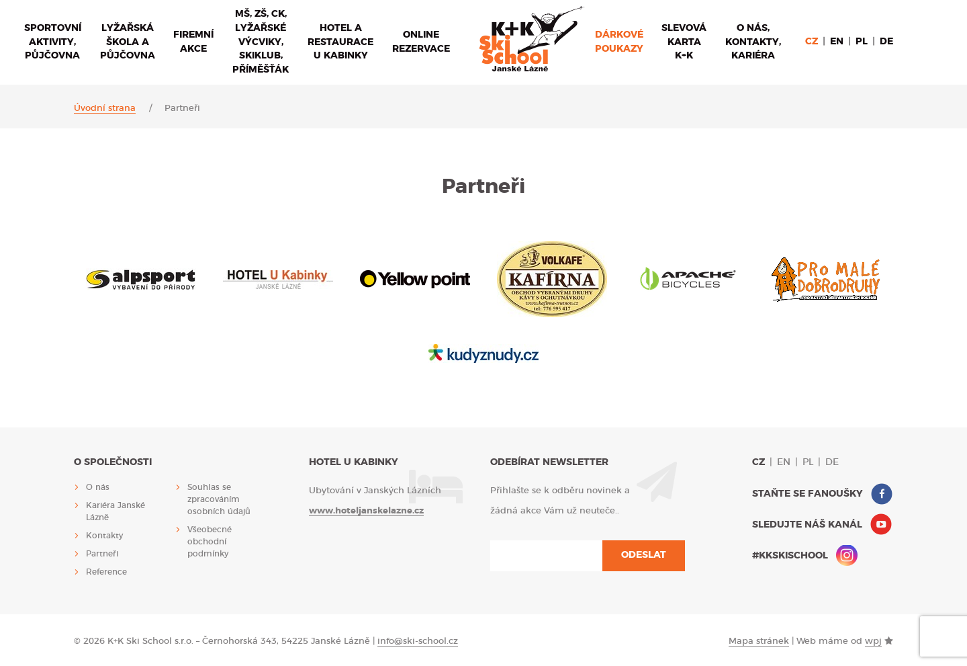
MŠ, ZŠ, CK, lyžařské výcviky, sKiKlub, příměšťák (260, 42)
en (836, 41)
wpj (873, 641)
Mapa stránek (759, 641)
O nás (97, 487)
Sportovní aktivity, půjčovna (52, 42)
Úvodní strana (105, 108)
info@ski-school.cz (417, 641)
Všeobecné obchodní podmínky (209, 542)
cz (811, 41)
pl (862, 41)
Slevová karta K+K (683, 42)
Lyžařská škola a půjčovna (127, 42)
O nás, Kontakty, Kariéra (753, 42)
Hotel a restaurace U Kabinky (340, 42)
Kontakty (104, 536)
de (886, 41)
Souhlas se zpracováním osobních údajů (218, 499)
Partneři (102, 554)
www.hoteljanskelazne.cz (366, 511)
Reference (106, 572)
